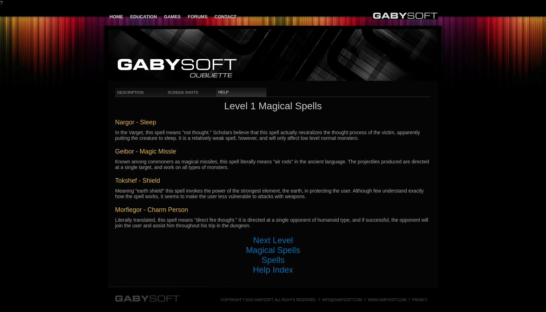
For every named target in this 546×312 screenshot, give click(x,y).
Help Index (273, 269)
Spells (272, 260)
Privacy (419, 300)
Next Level (273, 240)
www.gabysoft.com (387, 300)
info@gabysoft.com (342, 300)
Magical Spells (273, 250)
